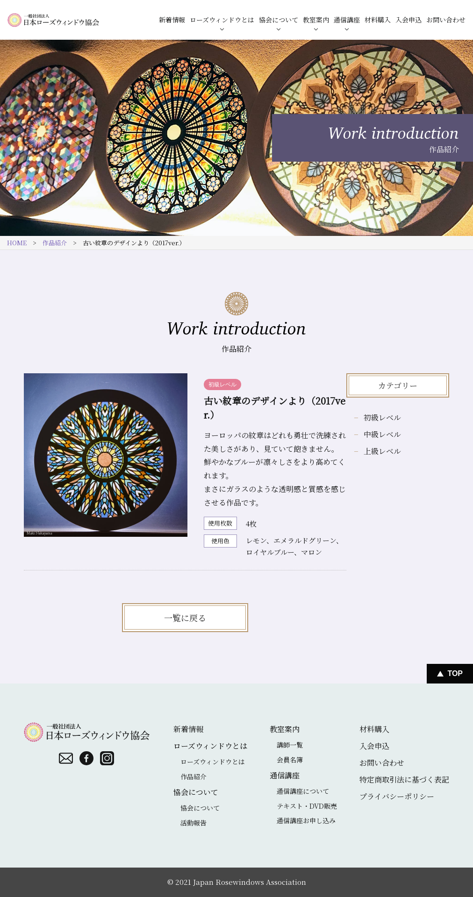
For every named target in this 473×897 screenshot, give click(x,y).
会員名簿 (290, 759)
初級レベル (382, 417)
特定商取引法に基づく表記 (404, 779)
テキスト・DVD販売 (307, 806)
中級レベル (382, 434)
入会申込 (408, 19)
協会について (278, 19)
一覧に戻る (185, 618)
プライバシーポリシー (396, 796)
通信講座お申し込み (306, 820)
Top (455, 673)
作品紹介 (55, 242)
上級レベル (382, 451)
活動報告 (193, 822)
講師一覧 (290, 744)
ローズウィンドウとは (222, 19)
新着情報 (172, 19)
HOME (17, 242)
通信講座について (303, 791)
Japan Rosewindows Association (249, 882)
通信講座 (347, 19)
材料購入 (378, 19)
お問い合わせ (446, 19)
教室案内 (316, 19)
